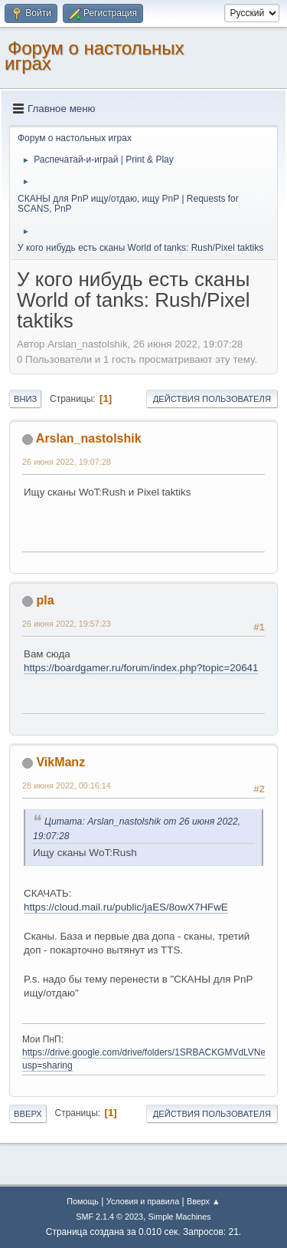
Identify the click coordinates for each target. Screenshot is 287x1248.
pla (45, 600)
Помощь (83, 1201)
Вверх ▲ (203, 1201)
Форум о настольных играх (94, 56)
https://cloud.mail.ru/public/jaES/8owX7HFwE (126, 907)
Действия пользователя (212, 398)
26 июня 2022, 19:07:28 (66, 461)
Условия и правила (142, 1201)
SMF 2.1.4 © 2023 (109, 1216)
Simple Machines (179, 1216)
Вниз (25, 398)
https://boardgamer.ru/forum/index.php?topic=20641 (141, 667)
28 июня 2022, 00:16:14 (66, 785)
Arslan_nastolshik (89, 438)
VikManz (60, 762)
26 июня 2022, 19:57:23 (66, 623)
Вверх (28, 1113)
